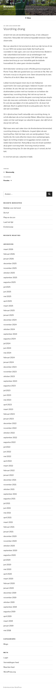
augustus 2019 (9, 612)
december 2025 (10, 263)
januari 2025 (8, 315)
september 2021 (10, 494)
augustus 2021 (9, 499)
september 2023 (10, 381)
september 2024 (10, 334)
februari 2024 (9, 357)
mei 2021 (7, 513)
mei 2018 (7, 630)
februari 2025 (9, 310)
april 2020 (7, 574)
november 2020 (10, 541)
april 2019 (7, 616)
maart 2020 (8, 579)
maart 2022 (8, 466)
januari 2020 (8, 588)
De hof (6, 213)
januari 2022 (8, 475)
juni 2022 (7, 452)
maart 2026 (8, 249)
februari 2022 (9, 470)
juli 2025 (6, 287)
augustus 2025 (9, 282)
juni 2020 (7, 565)
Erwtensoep (8, 227)
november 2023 (10, 372)
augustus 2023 (9, 386)
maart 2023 (8, 409)
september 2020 (10, 550)
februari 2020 (9, 583)
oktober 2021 (8, 489)
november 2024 (10, 325)
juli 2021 (6, 503)
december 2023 (10, 367)
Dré (19, 25)
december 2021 (9, 480)
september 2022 (10, 437)
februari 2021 (8, 527)
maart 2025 (8, 306)
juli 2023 (6, 390)
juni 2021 (7, 508)
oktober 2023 (9, 376)
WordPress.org (9, 672)
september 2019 (10, 607)
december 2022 (9, 423)
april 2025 (7, 301)
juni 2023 (7, 395)
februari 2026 (9, 254)
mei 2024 (7, 353)
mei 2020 (7, 569)
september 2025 (10, 277)
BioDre (8, 6)
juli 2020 (6, 560)
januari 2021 (8, 532)
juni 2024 (7, 348)
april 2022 (7, 461)
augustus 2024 (9, 339)
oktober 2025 (9, 273)
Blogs (5, 644)
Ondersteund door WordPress (12, 687)
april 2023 (7, 405)
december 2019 (9, 593)
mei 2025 (7, 296)
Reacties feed (9, 667)
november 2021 (9, 485)
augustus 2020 (9, 555)
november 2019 (9, 597)
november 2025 (10, 268)
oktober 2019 (9, 602)
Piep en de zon (9, 217)
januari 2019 (8, 626)
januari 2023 (8, 419)
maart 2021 (8, 522)
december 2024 (10, 320)
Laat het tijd (8, 222)
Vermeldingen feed (11, 662)
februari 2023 (9, 414)
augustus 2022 (9, 442)
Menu (28, 18)
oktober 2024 (9, 329)
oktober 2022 (9, 433)
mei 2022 (7, 456)
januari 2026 (8, 259)
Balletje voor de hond (12, 208)
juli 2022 (6, 447)
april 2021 (7, 517)
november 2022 (10, 428)
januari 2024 (8, 362)
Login (5, 658)
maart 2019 (8, 621)
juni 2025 (7, 292)
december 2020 (10, 536)
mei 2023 (7, 400)
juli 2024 (6, 343)
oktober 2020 (9, 546)
